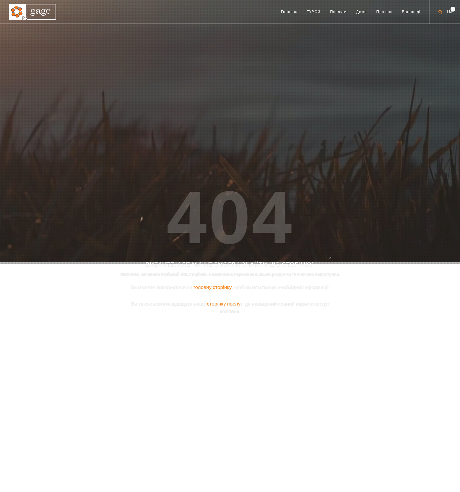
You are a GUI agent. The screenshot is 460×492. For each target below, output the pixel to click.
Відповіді (287, 466)
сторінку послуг (224, 164)
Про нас (261, 466)
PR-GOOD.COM (272, 317)
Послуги (216, 466)
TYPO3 (192, 466)
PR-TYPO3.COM (272, 255)
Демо (239, 466)
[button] (347, 440)
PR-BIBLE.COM (270, 288)
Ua (449, 9)
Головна (168, 466)
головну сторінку (213, 147)
